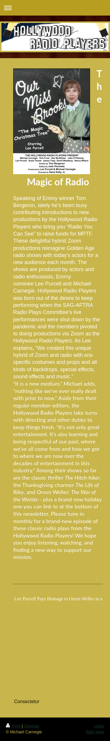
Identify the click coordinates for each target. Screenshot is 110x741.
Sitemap (31, 726)
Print (14, 726)
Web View (95, 732)
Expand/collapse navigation (55, 7)
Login (99, 726)
